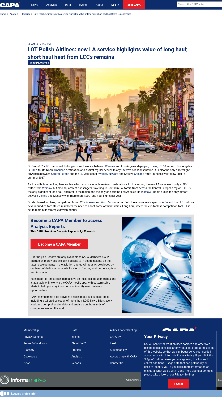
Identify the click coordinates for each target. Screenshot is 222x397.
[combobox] (199, 4)
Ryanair (90, 202)
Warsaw (110, 166)
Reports (26, 13)
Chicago (139, 174)
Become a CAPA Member (59, 244)
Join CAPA (134, 5)
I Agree (178, 384)
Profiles (76, 350)
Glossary (29, 350)
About (99, 5)
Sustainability (118, 350)
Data (68, 5)
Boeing (154, 166)
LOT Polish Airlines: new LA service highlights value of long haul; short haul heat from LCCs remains (82, 13)
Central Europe (60, 174)
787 (161, 166)
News (34, 5)
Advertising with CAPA (123, 356)
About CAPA (78, 343)
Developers (30, 356)
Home (3, 13)
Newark (113, 174)
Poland (168, 202)
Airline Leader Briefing (123, 330)
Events (83, 5)
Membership (31, 330)
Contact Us (116, 363)
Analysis (51, 5)
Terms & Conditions (36, 343)
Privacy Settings (184, 374)
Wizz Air (106, 202)
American (59, 170)
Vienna (43, 196)
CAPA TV (115, 337)
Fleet (113, 343)
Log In (115, 5)
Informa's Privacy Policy (179, 355)
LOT (48, 166)
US (123, 170)
